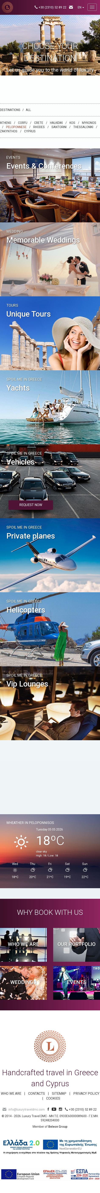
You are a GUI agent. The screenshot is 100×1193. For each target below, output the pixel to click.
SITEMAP (59, 1094)
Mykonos (89, 122)
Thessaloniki (83, 127)
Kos (72, 122)
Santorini (59, 127)
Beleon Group (57, 1126)
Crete (38, 122)
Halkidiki (56, 122)
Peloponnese (16, 127)
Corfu (22, 122)
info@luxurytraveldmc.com (24, 1109)
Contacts (36, 1094)
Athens (5, 122)
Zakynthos (8, 131)
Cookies (53, 1098)
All (28, 110)
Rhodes (39, 127)
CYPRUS (30, 131)
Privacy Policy (86, 1094)
